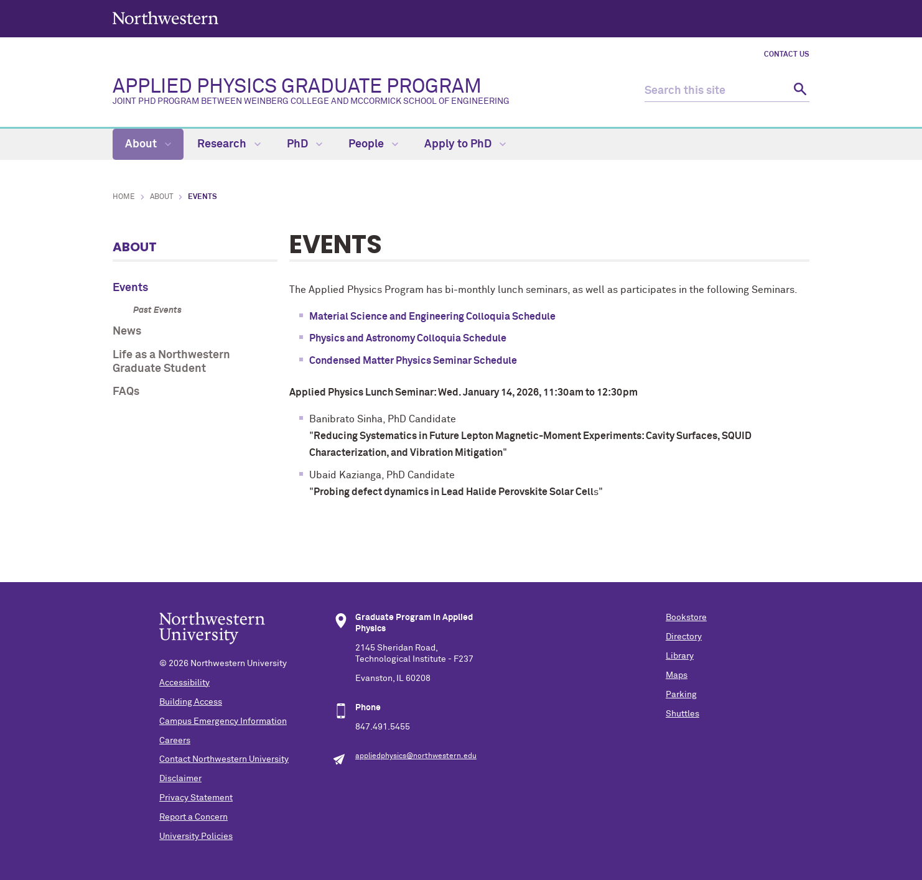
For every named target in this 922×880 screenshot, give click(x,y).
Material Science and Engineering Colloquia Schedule (432, 317)
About (148, 144)
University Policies (196, 836)
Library (680, 656)
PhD (304, 144)
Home (124, 197)
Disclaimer (180, 778)
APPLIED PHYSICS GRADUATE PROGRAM (312, 91)
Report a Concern (193, 817)
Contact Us (786, 54)
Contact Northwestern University (224, 759)
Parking (681, 694)
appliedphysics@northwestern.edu (416, 756)
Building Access (190, 702)
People (373, 144)
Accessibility (184, 683)
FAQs (126, 391)
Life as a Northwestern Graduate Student (171, 362)
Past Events (157, 310)
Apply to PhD (465, 144)
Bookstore (686, 617)
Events (130, 288)
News (127, 331)
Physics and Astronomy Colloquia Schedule (407, 338)
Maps (676, 675)
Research (229, 144)
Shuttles (682, 714)
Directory (684, 636)
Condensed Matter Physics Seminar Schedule (413, 361)
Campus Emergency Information (223, 721)
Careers (174, 740)
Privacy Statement (196, 798)
